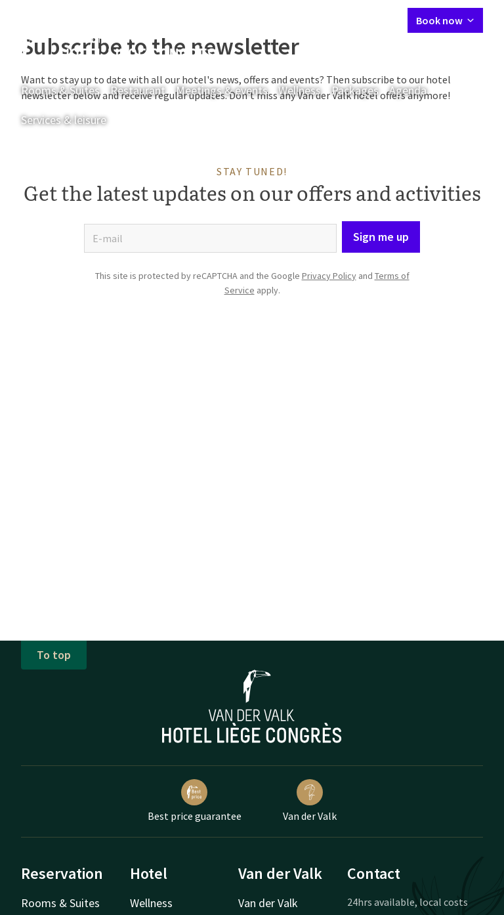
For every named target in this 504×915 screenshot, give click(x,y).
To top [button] (54, 654)
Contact (257, 19)
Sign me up (381, 236)
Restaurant (137, 90)
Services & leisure (63, 119)
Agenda (408, 90)
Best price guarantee (195, 800)
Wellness (299, 90)
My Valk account (322, 19)
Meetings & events (222, 90)
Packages (355, 90)
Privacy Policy (329, 276)
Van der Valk (310, 800)
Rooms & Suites (60, 90)
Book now (445, 20)
